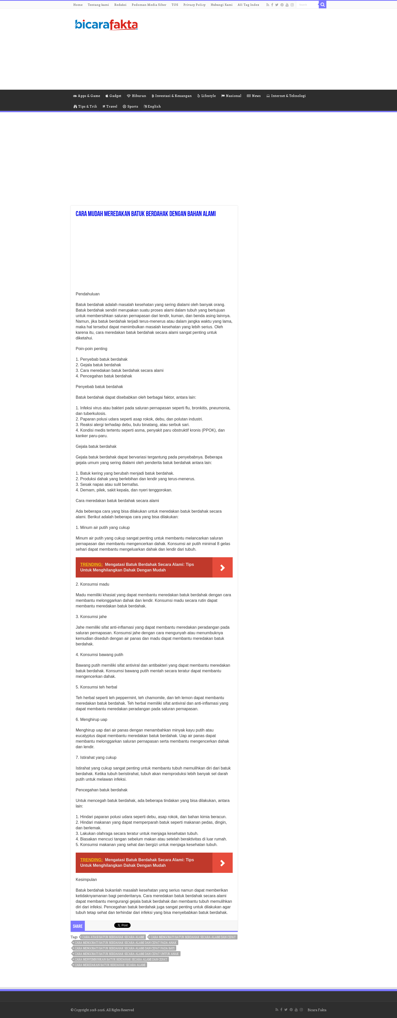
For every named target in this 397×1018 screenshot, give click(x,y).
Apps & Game (86, 95)
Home (78, 5)
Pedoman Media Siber (149, 5)
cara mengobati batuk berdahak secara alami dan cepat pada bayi (124, 948)
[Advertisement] (230, 49)
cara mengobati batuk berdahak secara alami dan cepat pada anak (125, 943)
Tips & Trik (85, 106)
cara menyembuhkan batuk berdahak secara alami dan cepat (121, 959)
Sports (130, 106)
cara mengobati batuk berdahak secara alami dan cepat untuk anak (127, 954)
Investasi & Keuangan (172, 95)
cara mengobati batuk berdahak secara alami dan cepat (193, 937)
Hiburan (136, 95)
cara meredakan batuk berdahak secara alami (110, 965)
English (152, 106)
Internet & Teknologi (286, 95)
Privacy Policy (194, 5)
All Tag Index (248, 5)
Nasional (231, 95)
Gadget (113, 95)
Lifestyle (206, 95)
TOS (174, 5)
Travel (110, 106)
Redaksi (120, 5)
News (254, 95)
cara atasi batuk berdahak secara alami (113, 937)
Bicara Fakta (317, 1010)
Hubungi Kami (222, 5)
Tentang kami (98, 5)
